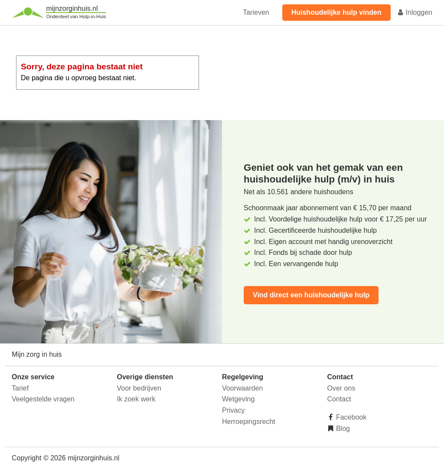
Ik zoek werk (136, 399)
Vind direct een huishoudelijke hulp (311, 295)
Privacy (233, 410)
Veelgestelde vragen (43, 399)
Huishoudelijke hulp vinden (336, 12)
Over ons (341, 388)
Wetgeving (238, 399)
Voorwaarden (242, 388)
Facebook (350, 417)
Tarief (20, 388)
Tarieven (256, 12)
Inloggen (414, 12)
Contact (339, 399)
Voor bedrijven (139, 388)
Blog (342, 428)
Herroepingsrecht (248, 421)
